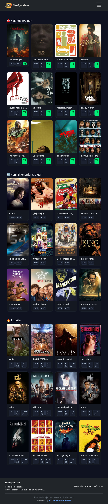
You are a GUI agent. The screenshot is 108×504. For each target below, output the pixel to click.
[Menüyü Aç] (99, 5)
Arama (88, 486)
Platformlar (98, 486)
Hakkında (78, 486)
